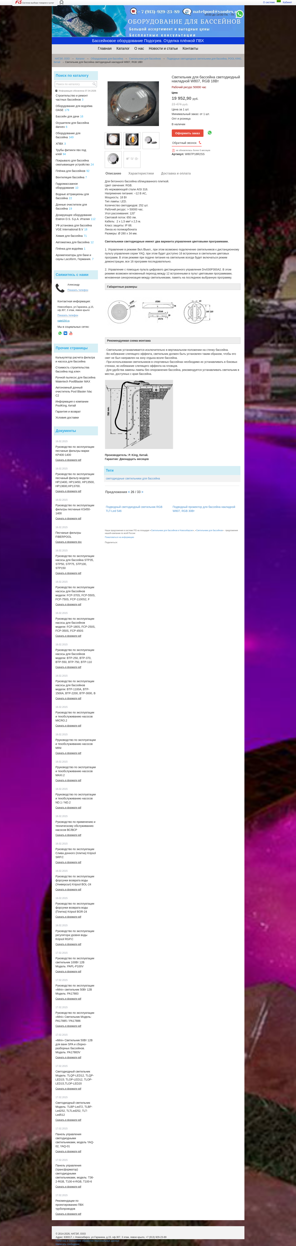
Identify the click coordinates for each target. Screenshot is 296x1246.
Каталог (122, 48)
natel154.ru (64, 320)
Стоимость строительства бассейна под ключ (72, 369)
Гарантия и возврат (68, 411)
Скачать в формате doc (69, 542)
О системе (269, 2)
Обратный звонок (184, 143)
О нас (139, 48)
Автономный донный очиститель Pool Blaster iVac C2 (74, 391)
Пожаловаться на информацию (119, 537)
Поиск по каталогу (72, 76)
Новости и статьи (163, 48)
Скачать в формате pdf (68, 460)
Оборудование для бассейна (107, 58)
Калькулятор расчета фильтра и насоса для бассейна (75, 359)
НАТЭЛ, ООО (62, 58)
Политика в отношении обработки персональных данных (87, 1240)
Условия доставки (67, 417)
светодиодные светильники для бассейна (133, 478)
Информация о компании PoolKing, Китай (72, 403)
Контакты (190, 48)
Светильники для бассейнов (145, 58)
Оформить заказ (187, 133)
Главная (105, 48)
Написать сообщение (68, 1244)
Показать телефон (78, 290)
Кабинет (287, 2)
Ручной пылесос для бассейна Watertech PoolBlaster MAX (76, 379)
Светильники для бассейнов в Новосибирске (172, 530)
